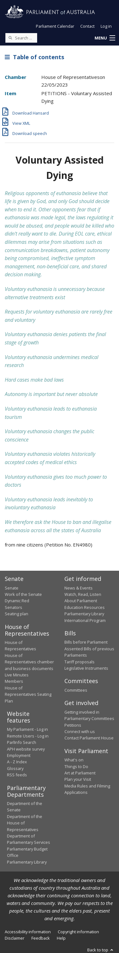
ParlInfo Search (21, 742)
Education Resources (84, 607)
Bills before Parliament (86, 642)
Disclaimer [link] (14, 938)
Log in (106, 26)
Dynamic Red (17, 601)
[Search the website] (21, 38)
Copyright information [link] (78, 932)
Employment (18, 755)
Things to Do (76, 766)
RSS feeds (17, 775)
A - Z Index (17, 762)
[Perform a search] (10, 37)
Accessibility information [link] (28, 932)
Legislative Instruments (86, 668)
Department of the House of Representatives (24, 823)
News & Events (78, 588)
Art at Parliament (80, 773)
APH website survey (26, 749)
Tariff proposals (79, 662)
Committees (75, 690)
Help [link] (61, 938)
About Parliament (80, 601)
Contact (87, 26)
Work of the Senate (23, 594)
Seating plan (16, 614)
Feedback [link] (40, 938)
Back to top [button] (100, 950)
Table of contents (34, 57)
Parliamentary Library (84, 614)
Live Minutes (17, 675)
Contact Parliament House (89, 738)
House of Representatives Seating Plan (28, 694)
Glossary (15, 768)
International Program (85, 620)
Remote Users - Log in (28, 736)
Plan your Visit (77, 779)
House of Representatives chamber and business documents (29, 662)
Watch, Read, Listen (82, 594)
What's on (73, 760)
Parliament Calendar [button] (55, 26)
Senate (11, 588)
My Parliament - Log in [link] (27, 729)
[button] (104, 38)
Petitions (72, 725)
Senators (13, 607)
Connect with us (79, 731)
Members (14, 681)
